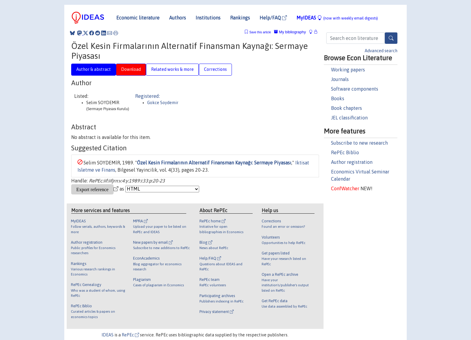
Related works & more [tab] (172, 69)
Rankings (240, 17)
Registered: (147, 96)
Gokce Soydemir (162, 102)
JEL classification (349, 117)
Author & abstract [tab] (93, 69)
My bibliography (290, 32)
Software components (354, 89)
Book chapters (346, 108)
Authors (177, 17)
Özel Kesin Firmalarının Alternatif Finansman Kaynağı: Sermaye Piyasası (214, 162)
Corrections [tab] (215, 69)
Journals (340, 79)
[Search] (391, 38)
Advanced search (381, 50)
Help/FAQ (273, 17)
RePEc (130, 334)
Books (337, 98)
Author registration (351, 162)
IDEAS (108, 334)
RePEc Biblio (345, 152)
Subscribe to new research (359, 143)
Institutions (208, 17)
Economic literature (138, 17)
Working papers (348, 69)
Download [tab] (131, 69)
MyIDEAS (337, 17)
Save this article (260, 32)
